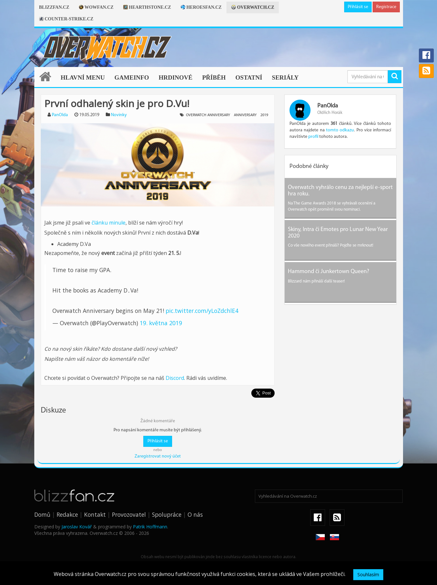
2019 (264, 115)
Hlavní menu (83, 77)
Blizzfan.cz (54, 7)
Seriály (285, 77)
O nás (195, 514)
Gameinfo (132, 77)
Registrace (386, 7)
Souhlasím (368, 574)
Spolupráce (166, 514)
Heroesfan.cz (201, 7)
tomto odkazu (340, 130)
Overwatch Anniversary (208, 115)
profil (313, 136)
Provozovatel (129, 514)
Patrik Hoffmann (150, 527)
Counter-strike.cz (66, 19)
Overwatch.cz (252, 7)
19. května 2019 (161, 323)
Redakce (67, 514)
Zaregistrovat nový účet (158, 456)
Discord (175, 377)
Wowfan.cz (96, 7)
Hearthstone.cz (147, 7)
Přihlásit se (358, 7)
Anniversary (245, 115)
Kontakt (95, 514)
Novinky (119, 115)
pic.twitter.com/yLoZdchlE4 (202, 311)
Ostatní (248, 77)
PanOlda (60, 115)
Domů (42, 514)
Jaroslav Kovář (76, 527)
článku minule (109, 222)
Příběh (214, 77)
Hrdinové (175, 77)
